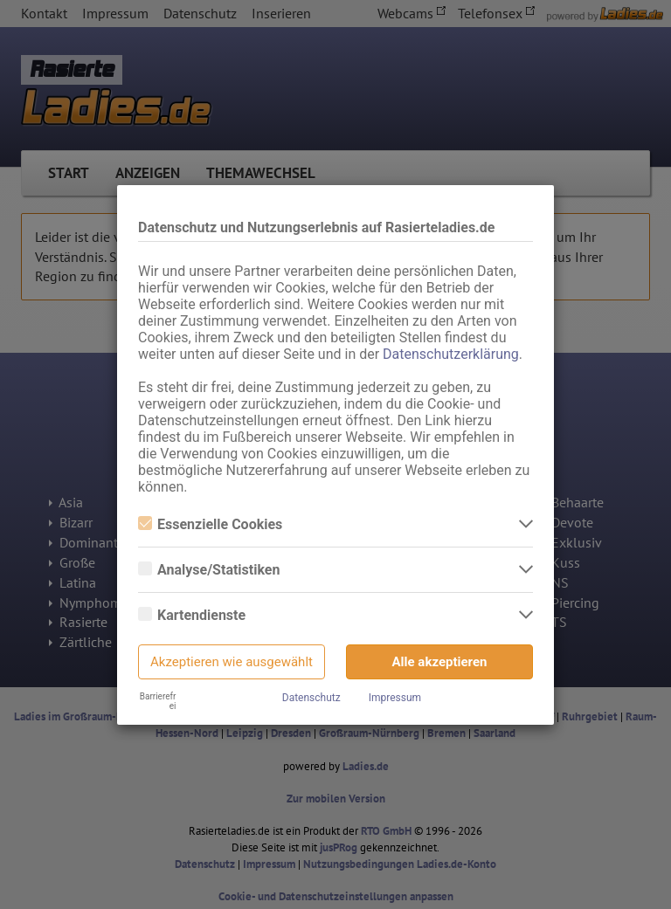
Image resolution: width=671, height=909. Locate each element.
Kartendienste (192, 615)
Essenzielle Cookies (210, 524)
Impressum (395, 698)
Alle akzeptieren (440, 662)
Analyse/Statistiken (209, 569)
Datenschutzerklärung (451, 354)
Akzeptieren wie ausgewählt (231, 662)
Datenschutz (311, 698)
